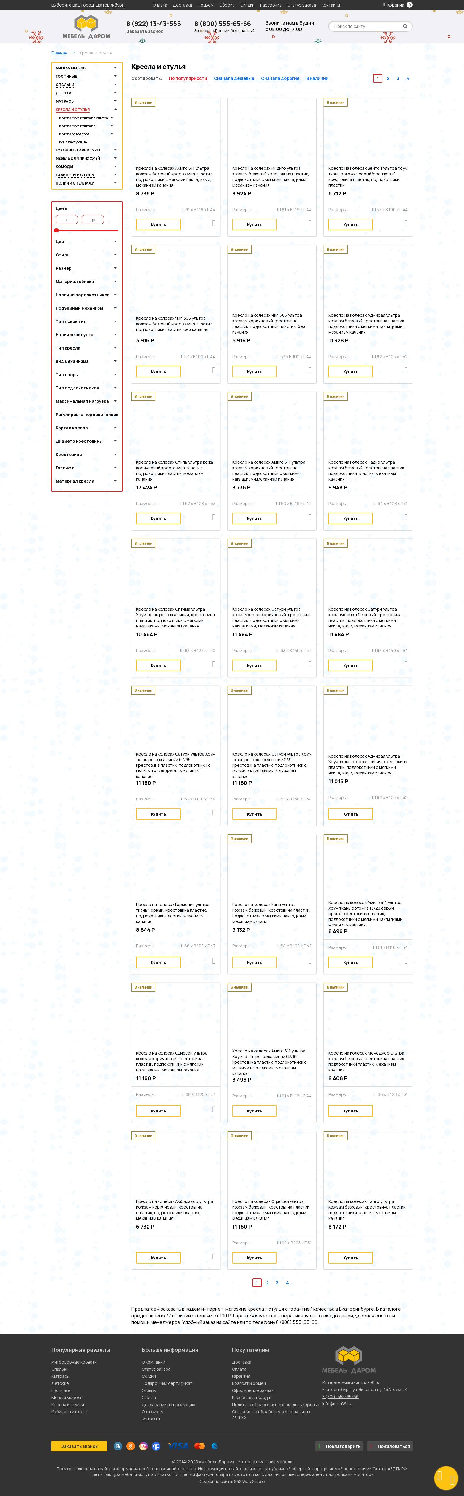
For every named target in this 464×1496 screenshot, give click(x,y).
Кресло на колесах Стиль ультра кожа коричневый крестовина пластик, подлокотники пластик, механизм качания (174, 470)
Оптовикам (153, 1411)
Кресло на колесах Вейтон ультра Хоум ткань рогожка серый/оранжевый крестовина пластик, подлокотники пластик (368, 176)
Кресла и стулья (73, 109)
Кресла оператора (74, 134)
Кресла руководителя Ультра (83, 118)
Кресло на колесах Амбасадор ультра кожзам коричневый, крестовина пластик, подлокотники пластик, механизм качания (174, 1210)
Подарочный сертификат (167, 1383)
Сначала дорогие (280, 78)
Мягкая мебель (71, 68)
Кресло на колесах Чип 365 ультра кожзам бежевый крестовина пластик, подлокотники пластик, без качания (174, 323)
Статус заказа (301, 5)
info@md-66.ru (336, 1403)
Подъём (206, 5)
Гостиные (66, 76)
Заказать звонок (144, 31)
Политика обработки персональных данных (276, 1404)
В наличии (317, 78)
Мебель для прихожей (78, 158)
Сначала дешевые (234, 78)
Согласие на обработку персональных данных (271, 1414)
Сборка (227, 5)
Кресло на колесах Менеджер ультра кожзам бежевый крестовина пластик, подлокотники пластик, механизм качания (366, 1061)
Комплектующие (73, 142)
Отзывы (149, 1390)
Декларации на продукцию (168, 1404)
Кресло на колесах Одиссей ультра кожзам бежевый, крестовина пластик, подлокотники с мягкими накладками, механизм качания (271, 1210)
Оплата (160, 5)
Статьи (149, 1397)
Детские (64, 93)
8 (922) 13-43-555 (153, 24)
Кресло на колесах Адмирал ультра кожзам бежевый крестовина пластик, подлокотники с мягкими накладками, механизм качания (366, 323)
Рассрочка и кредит (252, 1397)
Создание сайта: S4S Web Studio (232, 1481)
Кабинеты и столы (75, 174)
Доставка (182, 5)
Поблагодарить (339, 1446)
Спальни (65, 84)
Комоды (64, 166)
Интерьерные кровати (74, 1362)
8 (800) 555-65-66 (222, 24)
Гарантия (241, 1376)
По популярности (188, 78)
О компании (153, 1362)
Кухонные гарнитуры (78, 150)
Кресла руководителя (77, 126)
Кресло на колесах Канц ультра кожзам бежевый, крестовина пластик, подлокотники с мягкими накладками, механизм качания (271, 913)
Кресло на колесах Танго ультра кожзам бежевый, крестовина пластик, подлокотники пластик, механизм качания (367, 1210)
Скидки (247, 5)
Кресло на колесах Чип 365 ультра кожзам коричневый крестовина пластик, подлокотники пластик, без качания (268, 323)
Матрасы (65, 101)
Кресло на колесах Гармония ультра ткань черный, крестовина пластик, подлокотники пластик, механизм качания (173, 913)
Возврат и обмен (249, 1383)
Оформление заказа (253, 1390)
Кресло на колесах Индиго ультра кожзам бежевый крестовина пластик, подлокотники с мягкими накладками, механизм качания (270, 176)
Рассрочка (271, 5)
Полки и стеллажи (75, 183)
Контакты (331, 5)
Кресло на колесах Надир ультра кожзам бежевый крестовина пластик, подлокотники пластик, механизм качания (366, 470)
